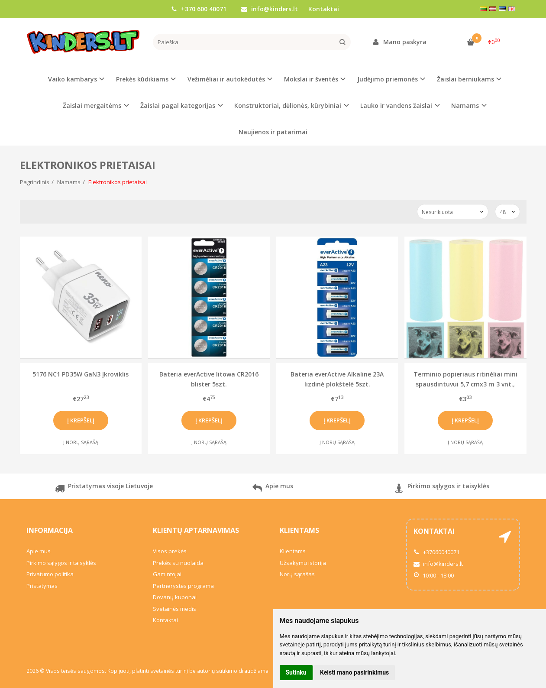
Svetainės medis (174, 609)
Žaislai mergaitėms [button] (92, 105)
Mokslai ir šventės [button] (311, 79)
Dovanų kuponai (175, 597)
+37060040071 (436, 552)
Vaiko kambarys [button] (72, 79)
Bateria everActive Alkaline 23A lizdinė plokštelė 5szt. (337, 379)
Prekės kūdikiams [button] (142, 79)
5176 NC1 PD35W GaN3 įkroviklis (80, 374)
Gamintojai (167, 574)
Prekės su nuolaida (178, 563)
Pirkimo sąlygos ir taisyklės (441, 489)
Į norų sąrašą (80, 442)
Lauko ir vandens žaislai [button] (396, 105)
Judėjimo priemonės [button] (387, 79)
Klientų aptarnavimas (196, 530)
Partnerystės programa (183, 586)
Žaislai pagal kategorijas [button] (177, 105)
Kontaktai (323, 9)
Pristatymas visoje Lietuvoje (104, 489)
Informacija (49, 530)
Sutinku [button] (296, 672)
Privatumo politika (50, 574)
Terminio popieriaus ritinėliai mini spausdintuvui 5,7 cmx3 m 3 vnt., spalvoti (465, 379)
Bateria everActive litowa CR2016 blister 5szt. (208, 379)
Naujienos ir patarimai (273, 132)
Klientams (299, 530)
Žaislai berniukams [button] (465, 79)
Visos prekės (170, 551)
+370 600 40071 (198, 9)
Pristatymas (42, 586)
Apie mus (272, 489)
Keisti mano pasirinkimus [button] (354, 672)
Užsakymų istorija (303, 563)
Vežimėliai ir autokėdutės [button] (226, 79)
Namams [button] (465, 105)
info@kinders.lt (269, 9)
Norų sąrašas (297, 574)
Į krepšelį (80, 420)
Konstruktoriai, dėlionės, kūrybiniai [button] (287, 105)
